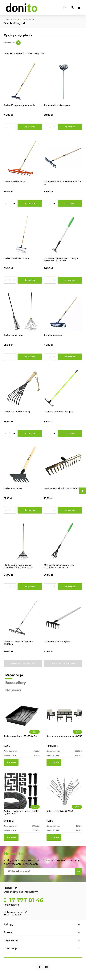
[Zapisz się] (78, 871)
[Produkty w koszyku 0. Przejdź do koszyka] (64, 7)
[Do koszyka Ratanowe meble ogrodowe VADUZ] (54, 762)
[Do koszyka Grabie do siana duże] (30, 203)
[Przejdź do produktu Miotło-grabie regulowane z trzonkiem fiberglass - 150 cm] (23, 541)
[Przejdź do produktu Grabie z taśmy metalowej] (23, 388)
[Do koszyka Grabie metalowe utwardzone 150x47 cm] (70, 203)
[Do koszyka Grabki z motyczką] (30, 510)
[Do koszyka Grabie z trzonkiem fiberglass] (70, 433)
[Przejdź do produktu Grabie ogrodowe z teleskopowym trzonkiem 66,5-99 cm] (63, 235)
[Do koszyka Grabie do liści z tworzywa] (70, 127)
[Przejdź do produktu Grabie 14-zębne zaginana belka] (23, 81)
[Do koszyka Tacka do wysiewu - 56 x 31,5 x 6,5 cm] (11, 762)
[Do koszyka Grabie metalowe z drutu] (30, 280)
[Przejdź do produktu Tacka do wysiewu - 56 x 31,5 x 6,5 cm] (22, 719)
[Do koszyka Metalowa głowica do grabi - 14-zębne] (70, 510)
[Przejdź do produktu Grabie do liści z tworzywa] (63, 81)
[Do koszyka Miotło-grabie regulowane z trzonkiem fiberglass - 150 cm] (30, 586)
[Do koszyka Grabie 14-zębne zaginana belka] (30, 127)
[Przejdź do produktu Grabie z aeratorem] (63, 311)
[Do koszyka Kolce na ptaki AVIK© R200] (54, 837)
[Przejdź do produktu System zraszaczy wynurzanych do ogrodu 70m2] (22, 794)
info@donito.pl (12, 904)
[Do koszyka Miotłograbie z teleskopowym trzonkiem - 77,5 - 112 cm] (70, 586)
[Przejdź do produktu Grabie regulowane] (23, 311)
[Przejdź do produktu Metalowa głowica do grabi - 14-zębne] (63, 464)
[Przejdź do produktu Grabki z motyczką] (23, 464)
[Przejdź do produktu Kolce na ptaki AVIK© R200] (64, 794)
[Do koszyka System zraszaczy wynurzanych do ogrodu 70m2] (11, 837)
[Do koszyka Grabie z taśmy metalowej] (30, 433)
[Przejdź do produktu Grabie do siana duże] (23, 158)
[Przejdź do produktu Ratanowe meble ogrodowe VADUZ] (64, 719)
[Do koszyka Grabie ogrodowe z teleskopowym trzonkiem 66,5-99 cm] (70, 280)
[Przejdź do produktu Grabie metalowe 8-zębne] (63, 618)
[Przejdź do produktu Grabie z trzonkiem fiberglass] (63, 388)
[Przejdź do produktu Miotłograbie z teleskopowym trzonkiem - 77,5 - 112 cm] (63, 541)
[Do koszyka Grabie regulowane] (30, 357)
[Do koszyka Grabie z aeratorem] (70, 357)
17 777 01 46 (25, 900)
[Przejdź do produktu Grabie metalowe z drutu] (23, 235)
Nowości (13, 690)
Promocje (14, 675)
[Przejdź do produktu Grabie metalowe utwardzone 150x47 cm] (63, 158)
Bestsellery (15, 682)
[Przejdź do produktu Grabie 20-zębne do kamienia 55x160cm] (23, 618)
